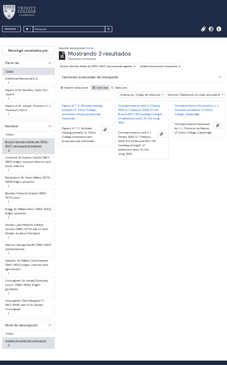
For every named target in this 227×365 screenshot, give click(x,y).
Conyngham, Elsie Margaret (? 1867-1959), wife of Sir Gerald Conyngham (24, 307)
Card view (100, 87)
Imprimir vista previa (74, 87)
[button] (203, 29)
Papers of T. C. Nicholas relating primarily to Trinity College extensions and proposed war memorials (82, 112)
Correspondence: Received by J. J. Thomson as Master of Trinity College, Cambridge (197, 110)
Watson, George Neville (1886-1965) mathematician (28, 249)
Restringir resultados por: (28, 50)
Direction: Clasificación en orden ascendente (194, 94)
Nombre (11, 126)
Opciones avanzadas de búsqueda (90, 77)
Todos (9, 71)
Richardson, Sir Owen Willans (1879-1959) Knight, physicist (28, 181)
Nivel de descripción (21, 325)
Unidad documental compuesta (25, 343)
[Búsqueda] (69, 29)
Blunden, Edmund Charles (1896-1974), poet (26, 197)
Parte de (12, 63)
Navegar (11, 28)
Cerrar (89, 48)
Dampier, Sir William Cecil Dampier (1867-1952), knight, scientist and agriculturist (26, 267)
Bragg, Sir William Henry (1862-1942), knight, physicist (28, 213)
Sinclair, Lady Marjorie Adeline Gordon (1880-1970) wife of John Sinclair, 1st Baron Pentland (26, 231)
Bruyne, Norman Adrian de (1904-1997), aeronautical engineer (27, 146)
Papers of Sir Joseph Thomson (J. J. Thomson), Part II (28, 110)
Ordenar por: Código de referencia (140, 94)
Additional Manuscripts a (21, 80)
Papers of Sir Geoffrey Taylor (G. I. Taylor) (27, 94)
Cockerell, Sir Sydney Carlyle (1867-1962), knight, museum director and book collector (28, 163)
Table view (119, 87)
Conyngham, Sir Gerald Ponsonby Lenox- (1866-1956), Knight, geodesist (26, 287)
